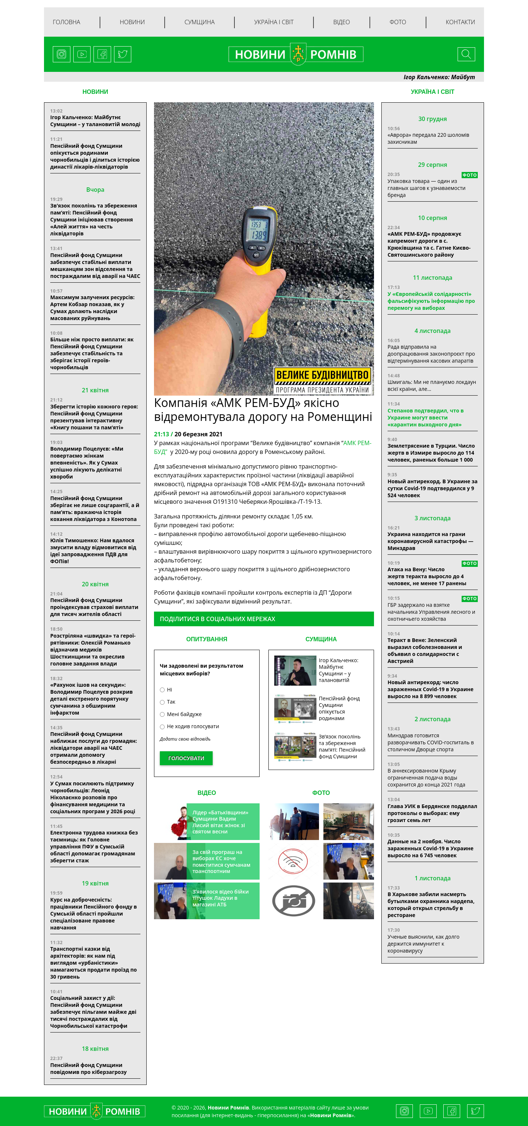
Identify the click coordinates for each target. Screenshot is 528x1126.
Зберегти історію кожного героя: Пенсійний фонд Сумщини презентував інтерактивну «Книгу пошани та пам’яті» (94, 417)
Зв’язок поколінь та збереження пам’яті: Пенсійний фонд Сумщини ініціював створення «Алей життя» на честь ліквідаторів (93, 219)
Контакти (460, 22)
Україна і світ (273, 22)
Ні (166, 689)
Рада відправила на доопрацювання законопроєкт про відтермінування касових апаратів (431, 353)
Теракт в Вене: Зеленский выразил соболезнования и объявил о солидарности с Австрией (425, 650)
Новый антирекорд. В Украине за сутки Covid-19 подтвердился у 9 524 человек (432, 488)
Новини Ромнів (331, 1115)
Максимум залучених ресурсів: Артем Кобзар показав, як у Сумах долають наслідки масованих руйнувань (92, 308)
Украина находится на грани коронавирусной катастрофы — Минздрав (430, 541)
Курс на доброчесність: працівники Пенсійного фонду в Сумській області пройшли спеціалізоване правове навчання (93, 913)
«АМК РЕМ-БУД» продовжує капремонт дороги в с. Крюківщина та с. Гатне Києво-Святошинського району (429, 244)
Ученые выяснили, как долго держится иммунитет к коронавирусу (423, 943)
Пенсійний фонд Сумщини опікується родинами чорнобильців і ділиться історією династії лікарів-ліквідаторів (95, 156)
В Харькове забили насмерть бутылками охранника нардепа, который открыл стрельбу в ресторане (431, 904)
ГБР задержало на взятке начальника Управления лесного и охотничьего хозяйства (431, 611)
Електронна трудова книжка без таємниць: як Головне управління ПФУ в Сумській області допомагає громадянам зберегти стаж (94, 846)
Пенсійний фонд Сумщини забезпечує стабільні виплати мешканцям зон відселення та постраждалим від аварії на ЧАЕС (95, 265)
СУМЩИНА (321, 639)
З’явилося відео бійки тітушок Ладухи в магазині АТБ (220, 898)
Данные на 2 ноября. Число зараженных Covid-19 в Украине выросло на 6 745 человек (430, 848)
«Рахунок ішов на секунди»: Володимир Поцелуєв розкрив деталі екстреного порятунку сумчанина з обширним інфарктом (91, 698)
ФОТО (321, 793)
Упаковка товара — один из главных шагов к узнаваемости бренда (427, 187)
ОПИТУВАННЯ (206, 639)
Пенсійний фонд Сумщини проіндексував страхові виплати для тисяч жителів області (94, 607)
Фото (398, 22)
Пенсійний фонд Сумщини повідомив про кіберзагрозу (88, 1068)
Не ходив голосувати (189, 726)
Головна (66, 22)
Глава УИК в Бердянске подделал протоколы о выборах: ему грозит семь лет (432, 813)
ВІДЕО (207, 793)
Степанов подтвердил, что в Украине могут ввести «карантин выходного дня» (426, 417)
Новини (132, 22)
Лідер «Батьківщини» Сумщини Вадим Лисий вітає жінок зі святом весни (220, 822)
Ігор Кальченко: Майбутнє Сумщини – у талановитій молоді (95, 121)
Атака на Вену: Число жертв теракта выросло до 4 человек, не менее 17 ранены (427, 576)
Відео (341, 22)
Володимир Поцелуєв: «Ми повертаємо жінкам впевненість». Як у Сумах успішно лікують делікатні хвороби (86, 462)
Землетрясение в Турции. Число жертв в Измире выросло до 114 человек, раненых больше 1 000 (431, 452)
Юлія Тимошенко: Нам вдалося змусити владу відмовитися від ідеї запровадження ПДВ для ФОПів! (93, 551)
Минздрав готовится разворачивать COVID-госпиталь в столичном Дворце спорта (431, 742)
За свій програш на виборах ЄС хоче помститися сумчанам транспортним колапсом (221, 864)
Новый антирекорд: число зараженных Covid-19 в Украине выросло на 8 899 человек (430, 689)
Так (167, 701)
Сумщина (199, 22)
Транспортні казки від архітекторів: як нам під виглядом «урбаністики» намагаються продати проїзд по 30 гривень (93, 962)
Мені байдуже (181, 714)
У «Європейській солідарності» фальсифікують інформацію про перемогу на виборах (431, 300)
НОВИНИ (95, 92)
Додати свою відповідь (185, 739)
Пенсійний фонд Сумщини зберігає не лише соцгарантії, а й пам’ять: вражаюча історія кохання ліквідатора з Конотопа (94, 508)
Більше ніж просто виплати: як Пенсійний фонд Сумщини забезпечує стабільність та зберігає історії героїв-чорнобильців (92, 353)
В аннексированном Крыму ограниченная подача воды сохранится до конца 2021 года (426, 777)
